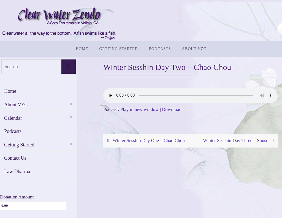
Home (10, 91)
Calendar (13, 118)
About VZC (16, 104)
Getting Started (19, 145)
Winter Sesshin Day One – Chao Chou (145, 140)
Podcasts (12, 131)
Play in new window (139, 109)
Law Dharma (17, 171)
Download (171, 109)
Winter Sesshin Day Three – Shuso (239, 140)
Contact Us (15, 158)
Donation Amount (17, 197)
